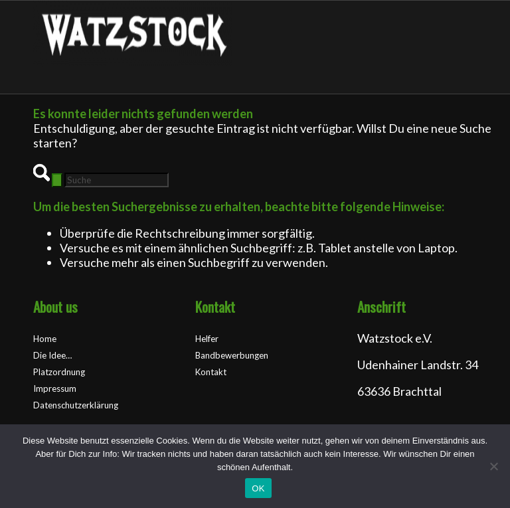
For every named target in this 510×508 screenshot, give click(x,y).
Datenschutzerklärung (75, 405)
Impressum (54, 388)
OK (258, 488)
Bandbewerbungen (231, 355)
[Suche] (116, 180)
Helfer (206, 338)
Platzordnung (59, 372)
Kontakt (210, 372)
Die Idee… (52, 355)
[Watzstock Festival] (132, 62)
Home (44, 338)
